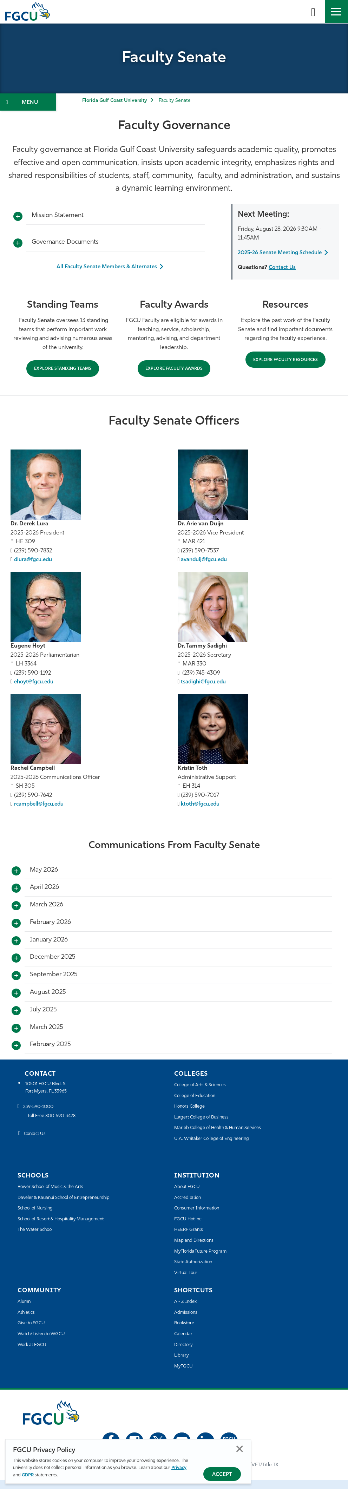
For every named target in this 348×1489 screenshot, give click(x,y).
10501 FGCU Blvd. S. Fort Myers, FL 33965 (50, 1098)
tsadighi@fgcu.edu (205, 691)
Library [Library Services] (182, 1364)
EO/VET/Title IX (260, 1474)
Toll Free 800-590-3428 (56, 1127)
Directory (185, 1353)
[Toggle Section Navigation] (28, 102)
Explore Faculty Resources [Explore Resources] (285, 369)
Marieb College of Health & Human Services (225, 1137)
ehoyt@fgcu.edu (35, 691)
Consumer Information (201, 1217)
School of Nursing (39, 1217)
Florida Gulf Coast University (114, 100)
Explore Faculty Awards (174, 378)
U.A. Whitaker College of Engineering (218, 1147)
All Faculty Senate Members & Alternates (107, 267)
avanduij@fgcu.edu (205, 569)
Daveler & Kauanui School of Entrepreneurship (72, 1206)
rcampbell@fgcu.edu (40, 813)
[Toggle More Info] (18, 216)
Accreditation (189, 1206)
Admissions (187, 1321)
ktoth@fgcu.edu (201, 813)
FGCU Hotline (190, 1228)
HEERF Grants (191, 1238)
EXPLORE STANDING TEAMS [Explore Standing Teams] (62, 378)
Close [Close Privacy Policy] (239, 1448)
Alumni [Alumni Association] (26, 1310)
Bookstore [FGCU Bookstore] (186, 1332)
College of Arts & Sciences (204, 1094)
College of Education (198, 1104)
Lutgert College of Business (206, 1126)
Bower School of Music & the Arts (57, 1196)
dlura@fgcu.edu (34, 569)
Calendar (184, 1343)
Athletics (28, 1321)
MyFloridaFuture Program (205, 1260)
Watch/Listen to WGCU (46, 1343)
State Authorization (196, 1271)
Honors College (192, 1115)
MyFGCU (185, 1375)
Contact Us (283, 276)
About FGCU (189, 1196)
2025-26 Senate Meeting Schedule (270, 257)
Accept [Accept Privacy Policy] (222, 1474)
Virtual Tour (187, 1281)
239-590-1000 (41, 1118)
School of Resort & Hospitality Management (69, 1228)
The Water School (39, 1238)
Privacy (178, 1467)
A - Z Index (187, 1310)
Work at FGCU (35, 1353)
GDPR (28, 1475)
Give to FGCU (34, 1332)
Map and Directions (197, 1249)
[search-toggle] (313, 11)
